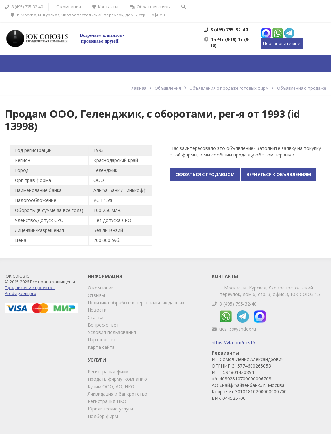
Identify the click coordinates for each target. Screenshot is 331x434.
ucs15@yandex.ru (237, 329)
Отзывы (96, 295)
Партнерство (102, 340)
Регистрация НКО (107, 401)
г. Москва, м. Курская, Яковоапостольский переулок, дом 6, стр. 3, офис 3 (88, 15)
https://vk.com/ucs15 (233, 342)
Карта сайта (101, 347)
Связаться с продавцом (205, 174)
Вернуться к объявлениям (278, 174)
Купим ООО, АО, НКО (111, 386)
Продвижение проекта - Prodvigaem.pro (30, 290)
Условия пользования (112, 332)
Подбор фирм (103, 416)
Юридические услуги (110, 409)
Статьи (95, 317)
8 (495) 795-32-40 (238, 304)
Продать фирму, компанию (117, 379)
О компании (101, 288)
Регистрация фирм (108, 371)
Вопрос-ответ (103, 325)
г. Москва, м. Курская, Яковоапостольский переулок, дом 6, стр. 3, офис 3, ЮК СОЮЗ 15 (270, 291)
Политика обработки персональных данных (136, 302)
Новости (97, 310)
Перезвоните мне (281, 43)
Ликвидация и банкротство (117, 394)
